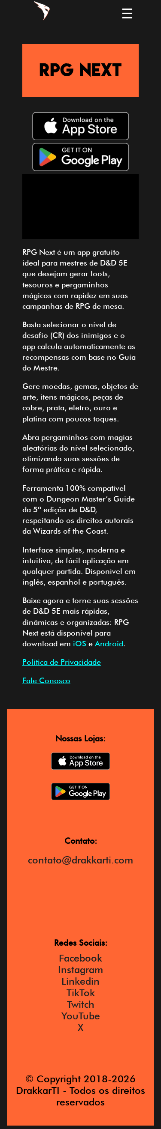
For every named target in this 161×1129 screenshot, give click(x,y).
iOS (79, 643)
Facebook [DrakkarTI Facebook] (80, 958)
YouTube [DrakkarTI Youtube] (80, 1015)
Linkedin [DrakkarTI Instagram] (80, 981)
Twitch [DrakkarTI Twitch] (80, 1004)
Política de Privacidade (61, 661)
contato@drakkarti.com (80, 860)
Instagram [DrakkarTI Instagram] (80, 969)
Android (109, 643)
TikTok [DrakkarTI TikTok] (81, 992)
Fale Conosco (46, 680)
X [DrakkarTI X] (80, 1027)
